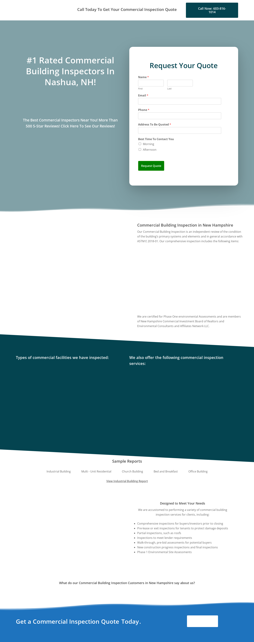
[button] (212, 10)
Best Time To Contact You (156, 139)
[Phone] (165, 115)
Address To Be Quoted (154, 124)
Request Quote (151, 166)
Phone (143, 110)
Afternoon (149, 150)
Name (143, 77)
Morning (148, 144)
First (140, 88)
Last (169, 88)
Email (143, 95)
